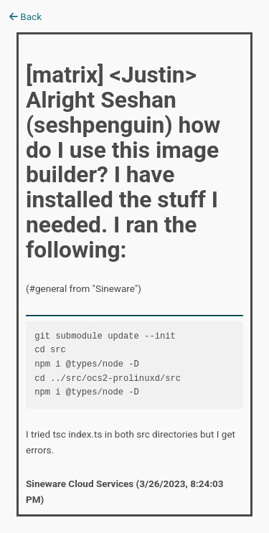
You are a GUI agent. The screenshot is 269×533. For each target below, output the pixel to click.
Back (25, 16)
